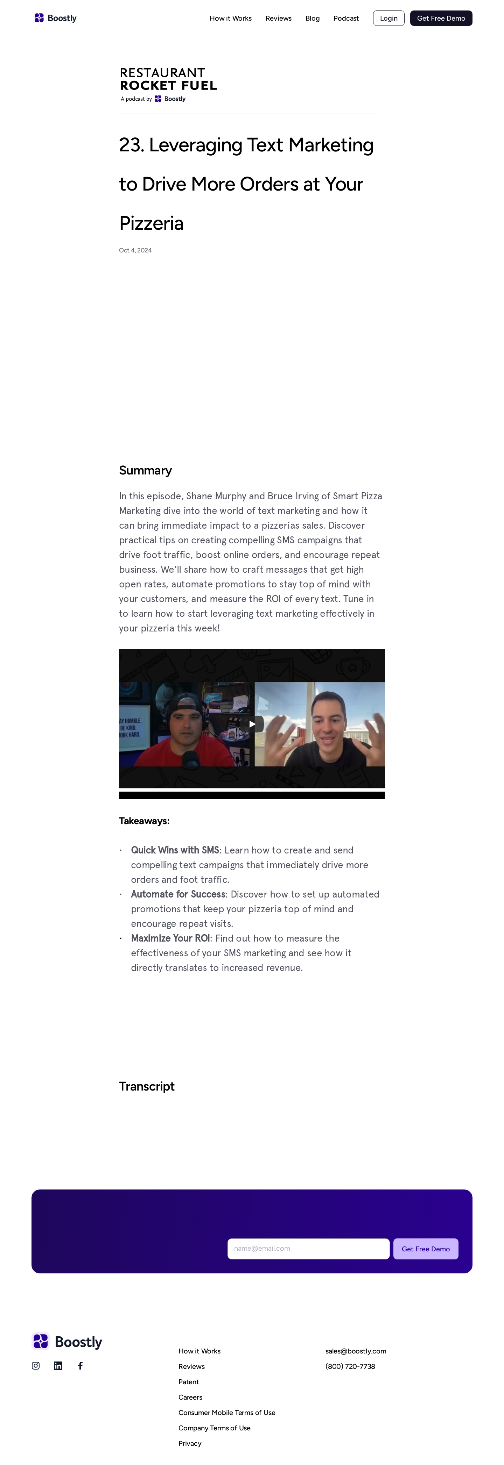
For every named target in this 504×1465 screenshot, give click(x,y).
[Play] (252, 724)
